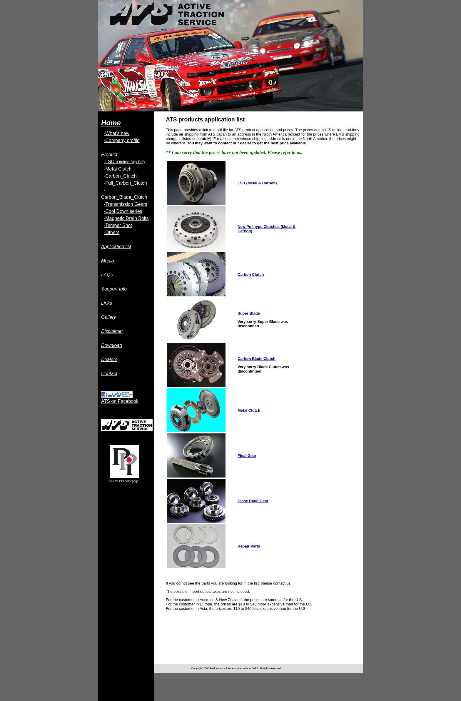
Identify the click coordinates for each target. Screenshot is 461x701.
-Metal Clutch (116, 168)
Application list (116, 246)
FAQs (107, 274)
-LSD (124, 161)
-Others (111, 232)
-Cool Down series (123, 211)
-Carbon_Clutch (119, 175)
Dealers (109, 359)
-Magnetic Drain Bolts (126, 218)
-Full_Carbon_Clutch (124, 183)
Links (106, 303)
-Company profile (122, 140)
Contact (109, 373)
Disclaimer (112, 331)
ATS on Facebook (119, 401)
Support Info (114, 288)
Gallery (108, 317)
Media (107, 260)
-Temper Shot (118, 225)
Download (111, 345)
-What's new (117, 133)
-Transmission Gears (125, 204)
